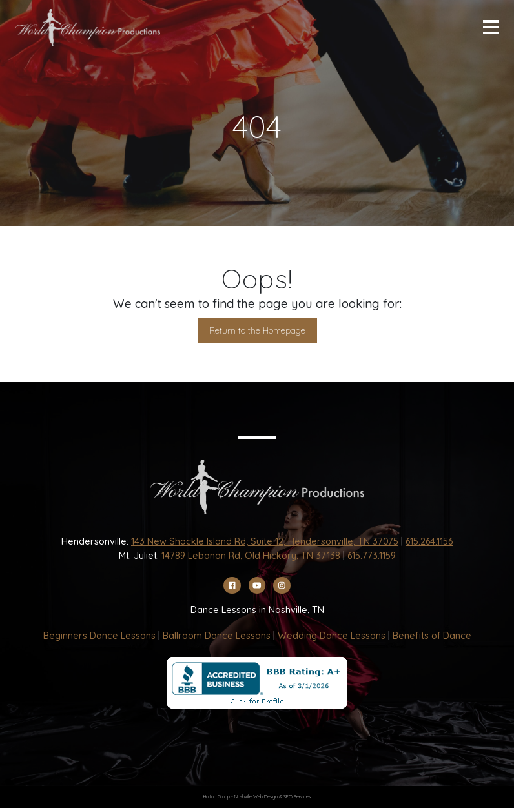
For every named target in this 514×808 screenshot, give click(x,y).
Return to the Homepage (257, 330)
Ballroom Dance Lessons (217, 635)
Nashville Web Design (256, 797)
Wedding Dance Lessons (332, 635)
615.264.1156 (429, 541)
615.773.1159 (371, 555)
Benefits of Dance (432, 635)
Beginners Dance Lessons (99, 635)
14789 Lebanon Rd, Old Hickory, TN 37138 (250, 555)
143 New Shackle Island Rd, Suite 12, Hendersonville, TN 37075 (264, 541)
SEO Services (297, 797)
